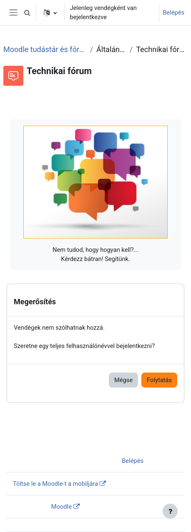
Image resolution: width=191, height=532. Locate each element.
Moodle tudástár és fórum (45, 49)
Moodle (61, 506)
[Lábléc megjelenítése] (170, 511)
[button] (27, 12)
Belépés (173, 12)
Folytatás (159, 380)
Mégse (123, 380)
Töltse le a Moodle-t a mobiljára (55, 483)
